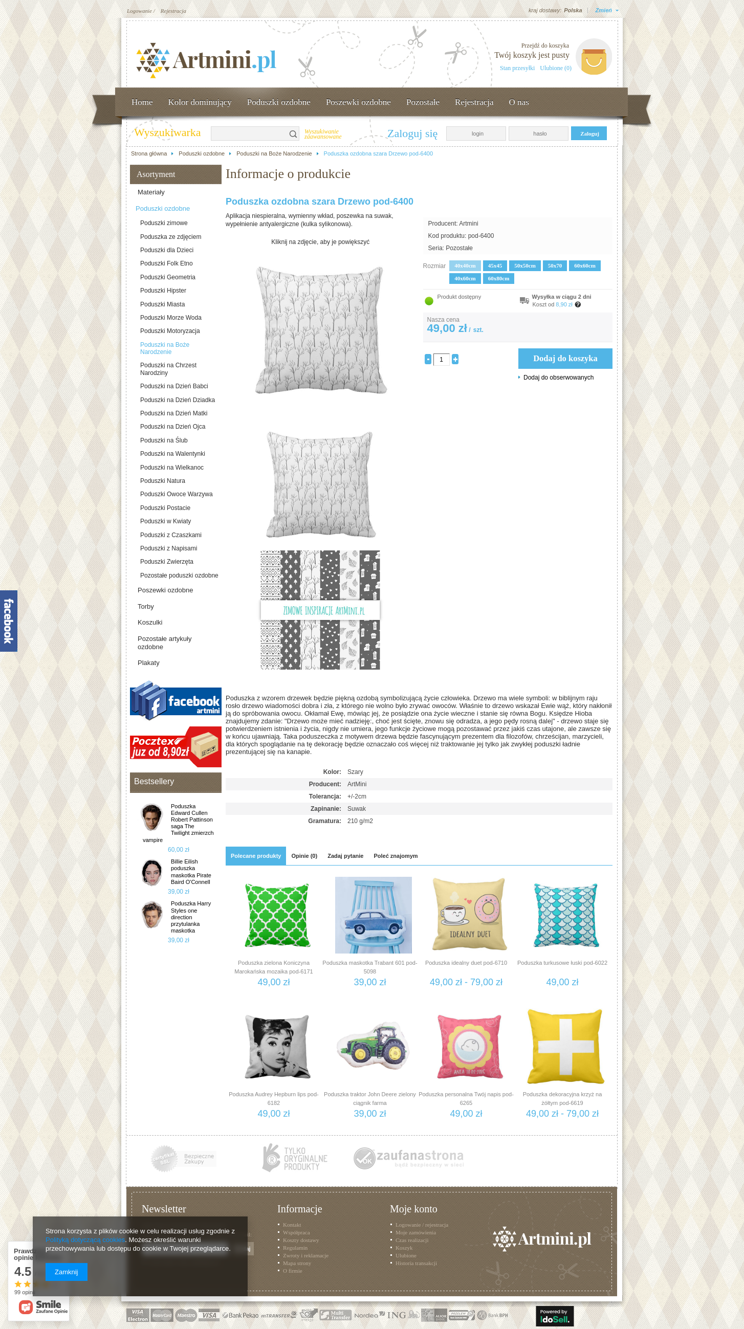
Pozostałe (423, 102)
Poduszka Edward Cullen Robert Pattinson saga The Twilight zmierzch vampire (178, 823)
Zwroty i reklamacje (306, 1255)
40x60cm (465, 278)
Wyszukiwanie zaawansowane (323, 134)
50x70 (555, 265)
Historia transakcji (416, 1263)
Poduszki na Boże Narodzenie (274, 153)
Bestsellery (154, 781)
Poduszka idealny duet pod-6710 (466, 963)
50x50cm (525, 265)
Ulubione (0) (556, 68)
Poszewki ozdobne (358, 102)
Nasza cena (443, 320)
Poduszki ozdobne (279, 102)
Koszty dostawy (301, 1240)
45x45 (495, 265)
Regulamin (295, 1248)
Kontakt (292, 1225)
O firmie (292, 1271)
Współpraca (296, 1232)
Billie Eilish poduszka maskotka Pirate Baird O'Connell (191, 871)
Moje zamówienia (416, 1232)
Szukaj (293, 133)
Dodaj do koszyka (565, 358)
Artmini (468, 223)
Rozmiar (434, 266)
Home (142, 102)
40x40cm (465, 265)
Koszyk (404, 1248)
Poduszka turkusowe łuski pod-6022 (562, 963)
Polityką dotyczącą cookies (85, 1240)
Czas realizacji (412, 1240)
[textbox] (249, 133)
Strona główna (149, 153)
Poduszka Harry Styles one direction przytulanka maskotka (191, 917)
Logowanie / (141, 11)
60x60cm (585, 265)
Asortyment (156, 174)
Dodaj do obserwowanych (558, 377)
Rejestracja (173, 11)
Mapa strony (297, 1263)
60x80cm (499, 278)
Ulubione (406, 1255)
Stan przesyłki (517, 68)
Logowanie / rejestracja (422, 1225)
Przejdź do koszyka (545, 45)
